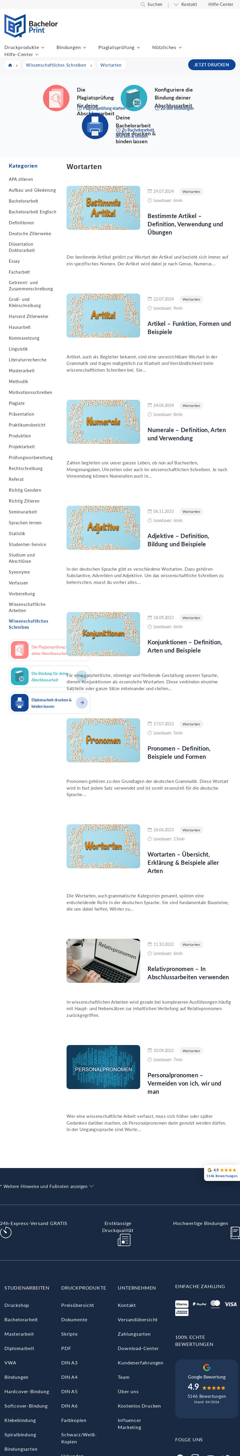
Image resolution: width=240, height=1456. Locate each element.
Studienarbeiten (26, 1287)
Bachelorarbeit (23, 200)
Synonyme (19, 571)
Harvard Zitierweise (28, 316)
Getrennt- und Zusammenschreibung (31, 285)
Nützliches (164, 47)
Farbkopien (74, 1420)
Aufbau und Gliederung (32, 190)
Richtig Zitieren (24, 500)
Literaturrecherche (27, 359)
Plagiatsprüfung (116, 47)
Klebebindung (20, 1420)
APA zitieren (21, 179)
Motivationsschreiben (30, 392)
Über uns (128, 1391)
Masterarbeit (22, 370)
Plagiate (16, 403)
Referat (16, 479)
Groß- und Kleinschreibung (25, 302)
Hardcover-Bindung (26, 1391)
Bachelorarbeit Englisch (32, 211)
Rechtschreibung (26, 468)
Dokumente (74, 1319)
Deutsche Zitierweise (30, 233)
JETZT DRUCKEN (211, 64)
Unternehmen (137, 1287)
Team (123, 1377)
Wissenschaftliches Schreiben (28, 624)
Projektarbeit (22, 446)
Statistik (17, 533)
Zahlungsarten (134, 1334)
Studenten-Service (27, 544)
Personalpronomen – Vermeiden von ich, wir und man (184, 1083)
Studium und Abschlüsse (22, 558)
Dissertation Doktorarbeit (22, 247)
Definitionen (21, 222)
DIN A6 (69, 1405)
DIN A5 (69, 1391)
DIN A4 (69, 1377)
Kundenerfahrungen (140, 1362)
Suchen (155, 4)
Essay (14, 261)
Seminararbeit (23, 511)
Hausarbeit (20, 327)
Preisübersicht (77, 1305)
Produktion (20, 435)
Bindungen (69, 47)
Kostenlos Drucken (139, 1405)
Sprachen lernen (25, 522)
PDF (66, 1348)
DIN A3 (69, 1362)
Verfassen (18, 582)
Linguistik (18, 348)
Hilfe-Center (221, 4)
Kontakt (189, 4)
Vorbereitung (22, 593)
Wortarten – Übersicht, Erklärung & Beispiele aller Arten (183, 862)
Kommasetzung (24, 338)
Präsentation (21, 414)
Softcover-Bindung (26, 1405)
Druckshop (16, 1305)
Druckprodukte (21, 47)
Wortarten (191, 191)
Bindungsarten (20, 1449)
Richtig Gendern (25, 490)
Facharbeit (19, 271)
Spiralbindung (20, 1434)
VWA (10, 1362)
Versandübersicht (138, 1319)
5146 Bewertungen (207, 1396)
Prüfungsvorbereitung (31, 457)
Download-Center (138, 1348)
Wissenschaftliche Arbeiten (27, 607)
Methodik (18, 381)
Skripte (69, 1334)
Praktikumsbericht (27, 424)
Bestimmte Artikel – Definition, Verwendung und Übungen (185, 224)
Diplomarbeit (19, 1348)
